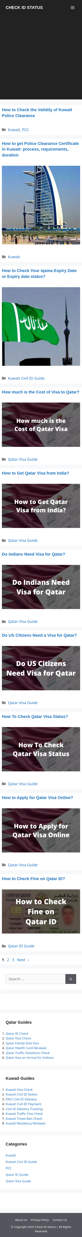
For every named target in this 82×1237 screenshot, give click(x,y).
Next (23, 959)
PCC (25, 129)
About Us (21, 1220)
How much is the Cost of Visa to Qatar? (41, 392)
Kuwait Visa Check (19, 1089)
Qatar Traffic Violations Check (28, 1053)
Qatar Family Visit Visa (22, 1043)
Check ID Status (45, 1227)
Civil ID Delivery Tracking (24, 1109)
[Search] (70, 979)
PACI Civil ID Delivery (21, 1099)
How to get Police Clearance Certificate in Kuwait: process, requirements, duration (40, 149)
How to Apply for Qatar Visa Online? (37, 797)
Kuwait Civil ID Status (21, 1094)
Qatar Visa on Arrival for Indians (30, 1057)
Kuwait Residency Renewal (25, 1123)
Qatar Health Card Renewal (26, 1048)
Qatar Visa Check (18, 1038)
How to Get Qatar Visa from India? (35, 473)
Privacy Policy (40, 1220)
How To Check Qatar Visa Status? (35, 716)
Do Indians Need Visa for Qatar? (33, 554)
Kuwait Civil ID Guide (26, 378)
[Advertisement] (41, 58)
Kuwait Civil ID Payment (23, 1104)
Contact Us (60, 1220)
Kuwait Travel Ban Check (24, 1118)
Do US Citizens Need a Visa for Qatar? (39, 635)
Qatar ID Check (17, 1033)
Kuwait (14, 129)
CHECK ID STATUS (24, 7)
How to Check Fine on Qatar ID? (33, 878)
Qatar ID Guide (21, 945)
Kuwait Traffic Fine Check (24, 1113)
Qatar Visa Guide (23, 459)
